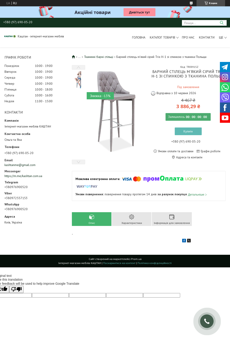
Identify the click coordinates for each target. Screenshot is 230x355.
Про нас (188, 37)
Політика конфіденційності (154, 263)
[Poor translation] (16, 289)
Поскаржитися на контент (119, 263)
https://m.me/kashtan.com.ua (23, 176)
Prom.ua (136, 259)
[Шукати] (222, 23)
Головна (138, 37)
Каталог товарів (162, 37)
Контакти (207, 37)
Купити (188, 131)
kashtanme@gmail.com (19, 165)
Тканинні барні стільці (98, 56)
